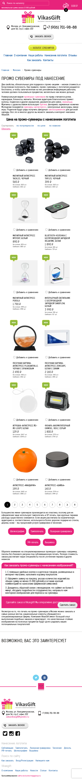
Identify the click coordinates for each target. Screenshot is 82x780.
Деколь (67, 748)
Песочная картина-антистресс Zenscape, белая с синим (55, 366)
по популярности (25, 125)
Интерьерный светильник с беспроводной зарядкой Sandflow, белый (57, 302)
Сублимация (7, 748)
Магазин (17, 70)
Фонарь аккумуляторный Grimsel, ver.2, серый (57, 427)
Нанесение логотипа (56, 55)
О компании (20, 55)
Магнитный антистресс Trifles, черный (56, 177)
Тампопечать (37, 531)
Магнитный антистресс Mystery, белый (24, 237)
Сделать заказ (67, 604)
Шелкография (17, 531)
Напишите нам (42, 760)
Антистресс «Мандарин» (24, 485)
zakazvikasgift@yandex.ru (17, 716)
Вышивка (49, 542)
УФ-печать (33, 542)
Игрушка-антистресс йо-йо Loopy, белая (25, 427)
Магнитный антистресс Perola (24, 299)
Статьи (43, 770)
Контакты (48, 60)
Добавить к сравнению (25, 170)
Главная (8, 55)
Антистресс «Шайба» (54, 485)
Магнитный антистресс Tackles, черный (24, 177)
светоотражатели (56, 109)
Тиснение (57, 748)
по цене (41, 125)
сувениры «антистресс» (35, 107)
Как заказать (34, 60)
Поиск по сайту (10, 756)
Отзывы (72, 55)
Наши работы (35, 55)
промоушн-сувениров (34, 96)
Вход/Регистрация (24, 760)
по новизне (55, 125)
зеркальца (67, 102)
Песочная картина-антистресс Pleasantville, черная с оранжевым (25, 366)
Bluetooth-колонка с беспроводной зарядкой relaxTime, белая (57, 238)
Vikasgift (6, 766)
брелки (43, 104)
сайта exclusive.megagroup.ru (29, 776)
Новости (34, 770)
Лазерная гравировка (61, 531)
